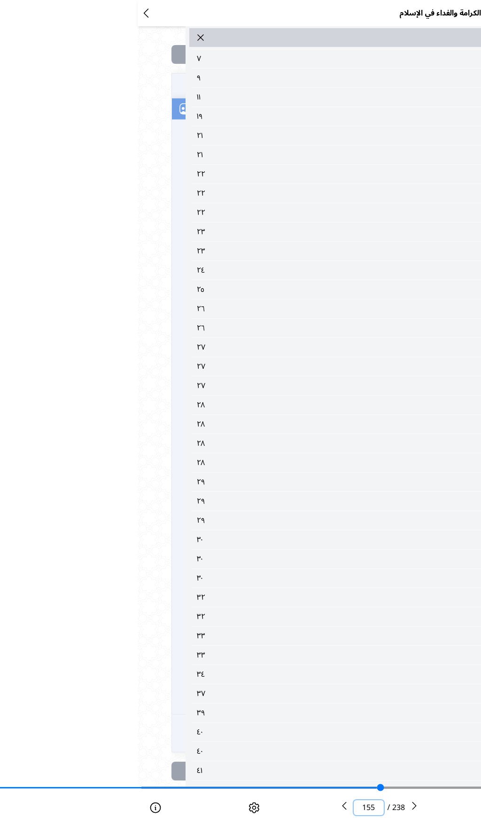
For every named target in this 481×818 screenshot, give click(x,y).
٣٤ (266, 674)
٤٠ (266, 732)
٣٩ (266, 713)
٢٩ (266, 482)
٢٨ (266, 405)
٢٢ (266, 174)
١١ (266, 97)
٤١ (266, 770)
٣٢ (266, 597)
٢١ (266, 135)
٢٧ (266, 347)
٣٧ (266, 693)
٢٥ (266, 289)
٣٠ (266, 539)
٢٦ (266, 308)
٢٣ (266, 231)
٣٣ (266, 636)
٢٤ (266, 270)
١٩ (266, 116)
